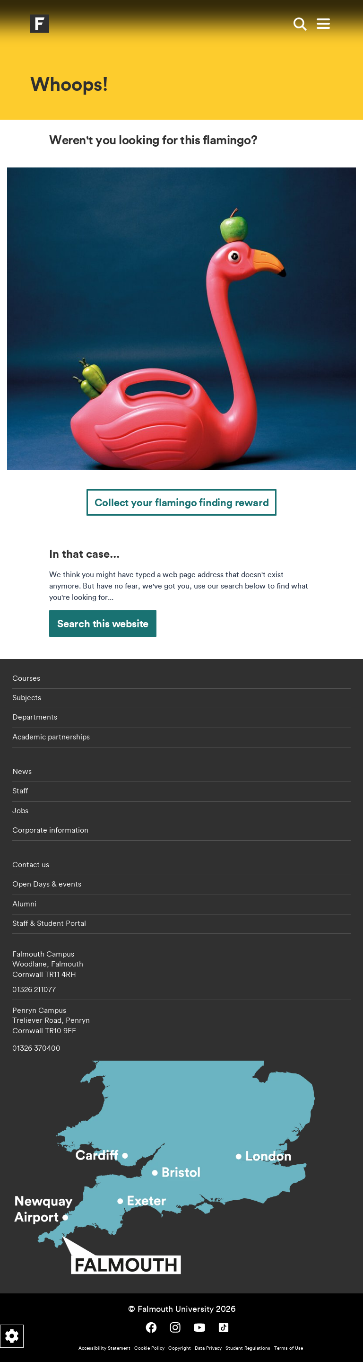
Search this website (102, 623)
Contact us (30, 864)
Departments (34, 716)
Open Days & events (46, 883)
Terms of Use (288, 1348)
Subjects (26, 697)
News (22, 771)
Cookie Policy (149, 1348)
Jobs (20, 810)
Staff (20, 790)
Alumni (24, 903)
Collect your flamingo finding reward (182, 502)
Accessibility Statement (104, 1348)
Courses (26, 678)
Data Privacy (208, 1348)
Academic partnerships (51, 736)
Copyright (179, 1348)
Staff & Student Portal (49, 923)
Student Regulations (247, 1348)
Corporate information (50, 830)
